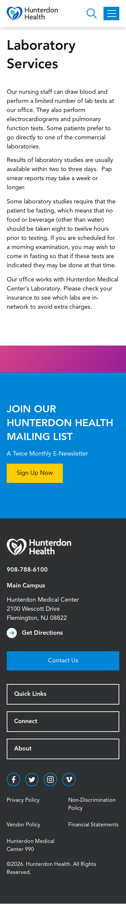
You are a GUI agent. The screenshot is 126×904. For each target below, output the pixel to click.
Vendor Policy (23, 825)
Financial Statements (93, 825)
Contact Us (63, 661)
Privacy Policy (23, 800)
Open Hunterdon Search (92, 13)
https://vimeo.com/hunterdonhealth (69, 779)
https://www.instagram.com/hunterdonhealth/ (50, 779)
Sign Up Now (35, 473)
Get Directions (42, 633)
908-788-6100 (27, 570)
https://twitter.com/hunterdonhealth (32, 779)
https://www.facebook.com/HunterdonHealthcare (13, 779)
